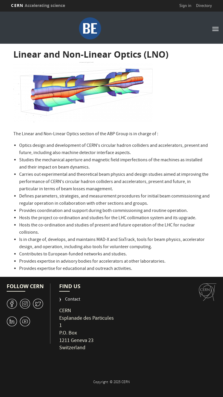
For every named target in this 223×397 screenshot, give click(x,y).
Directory (204, 5)
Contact (72, 300)
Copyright (101, 382)
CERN (38, 5)
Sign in (185, 5)
